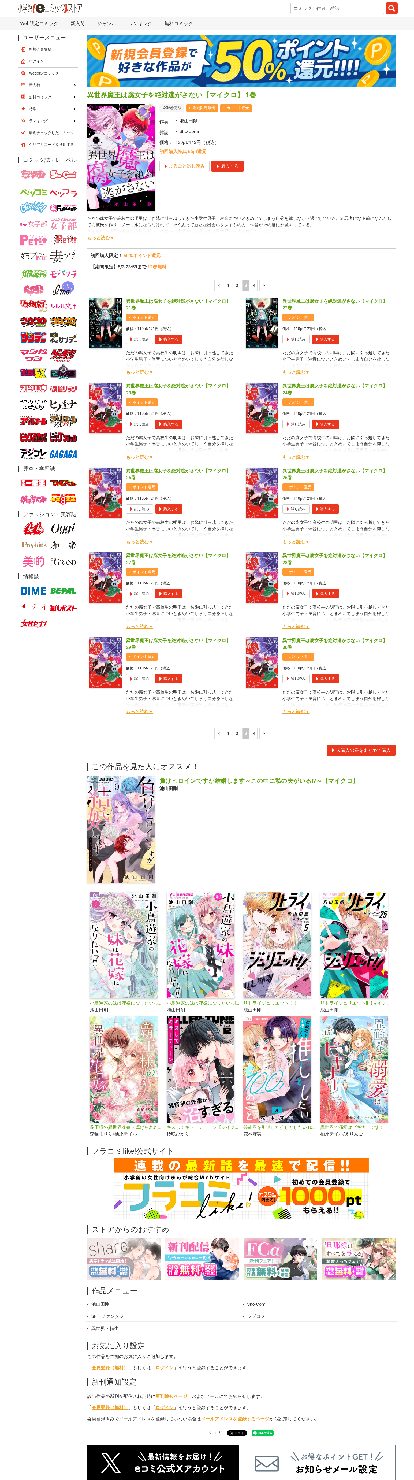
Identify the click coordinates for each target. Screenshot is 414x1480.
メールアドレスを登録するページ (235, 1345)
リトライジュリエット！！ (270, 929)
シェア (215, 1358)
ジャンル (186, 1450)
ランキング (131, 1450)
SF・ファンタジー (109, 1242)
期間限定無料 (204, 34)
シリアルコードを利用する (51, 71)
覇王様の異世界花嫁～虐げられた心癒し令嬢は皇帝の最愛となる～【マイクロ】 (126, 1053)
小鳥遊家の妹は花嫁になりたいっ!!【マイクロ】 (203, 929)
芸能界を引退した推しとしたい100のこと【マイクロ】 (279, 1053)
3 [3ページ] (245, 211)
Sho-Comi (189, 58)
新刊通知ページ (171, 1323)
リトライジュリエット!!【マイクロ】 (356, 929)
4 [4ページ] (254, 211)
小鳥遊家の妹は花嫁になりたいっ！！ (126, 929)
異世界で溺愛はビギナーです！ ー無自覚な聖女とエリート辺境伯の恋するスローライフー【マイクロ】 (356, 1053)
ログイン (164, 1294)
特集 (160, 1450)
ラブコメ (256, 1242)
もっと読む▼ (100, 164)
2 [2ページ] (237, 211)
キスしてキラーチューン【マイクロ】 (203, 1053)
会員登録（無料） (110, 1294)
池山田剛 (189, 47)
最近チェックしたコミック (256, 1450)
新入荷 (101, 1450)
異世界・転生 (105, 1255)
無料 (212, 1450)
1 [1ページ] (228, 211)
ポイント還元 (237, 34)
